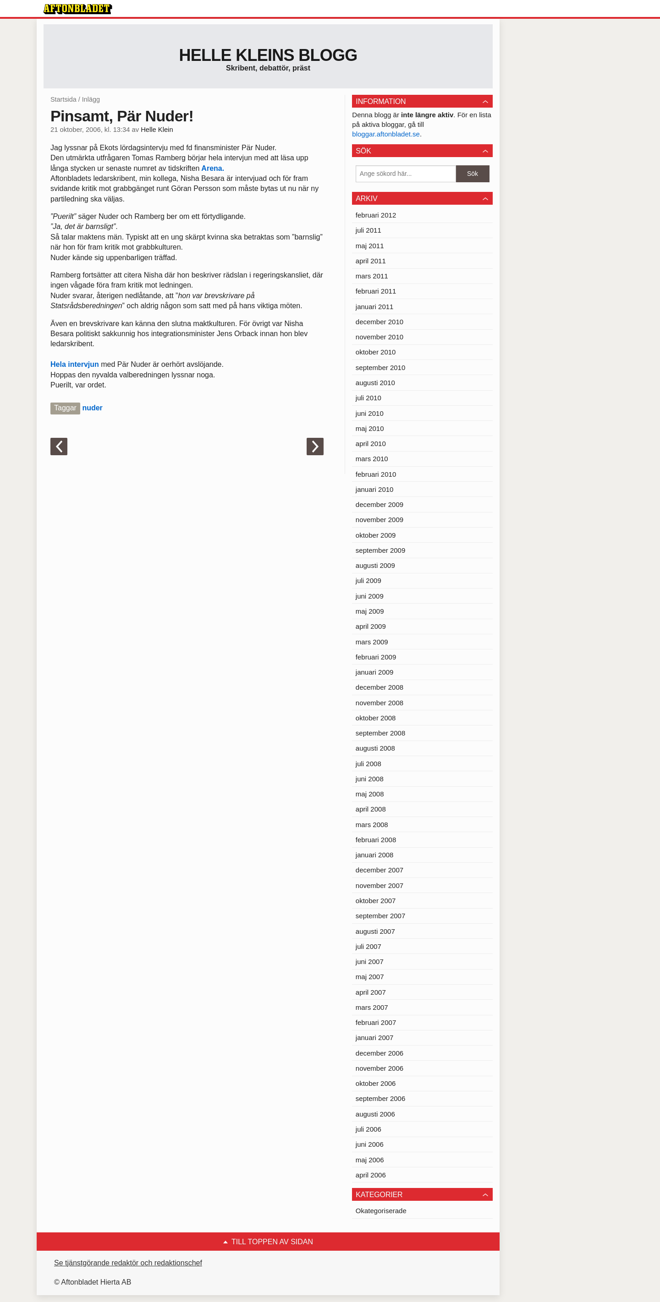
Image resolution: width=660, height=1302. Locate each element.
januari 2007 (375, 1037)
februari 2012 (376, 215)
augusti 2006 (375, 1114)
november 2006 (379, 1068)
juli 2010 (368, 398)
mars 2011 (372, 276)
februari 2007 (376, 1022)
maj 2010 (370, 428)
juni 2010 (370, 413)
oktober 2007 (376, 900)
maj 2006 (370, 1160)
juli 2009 (368, 580)
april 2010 (371, 443)
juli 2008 (368, 764)
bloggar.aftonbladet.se (386, 134)
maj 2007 (370, 977)
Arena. (212, 168)
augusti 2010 (375, 383)
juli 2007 (368, 946)
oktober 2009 (376, 535)
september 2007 (380, 916)
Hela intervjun (74, 364)
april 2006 (371, 1175)
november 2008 (379, 703)
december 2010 (379, 322)
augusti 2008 (375, 748)
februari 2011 (376, 291)
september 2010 (380, 367)
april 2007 (371, 992)
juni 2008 (370, 779)
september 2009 (380, 550)
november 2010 (379, 337)
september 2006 (380, 1098)
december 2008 (379, 687)
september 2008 (380, 733)
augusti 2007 (375, 931)
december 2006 (379, 1053)
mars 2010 (372, 459)
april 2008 (371, 809)
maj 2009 (370, 611)
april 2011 (371, 261)
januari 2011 (375, 307)
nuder (92, 408)
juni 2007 (370, 961)
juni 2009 (370, 596)
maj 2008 (370, 794)
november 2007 (379, 885)
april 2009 (371, 626)
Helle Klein (157, 129)
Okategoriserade (381, 1211)
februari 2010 (376, 474)
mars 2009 (372, 642)
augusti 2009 (375, 565)
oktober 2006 (376, 1083)
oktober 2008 (376, 718)
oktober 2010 (376, 352)
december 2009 (379, 504)
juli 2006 (368, 1129)
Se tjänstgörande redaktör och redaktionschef (128, 1263)
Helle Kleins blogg (268, 55)
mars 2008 (372, 824)
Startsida (63, 99)
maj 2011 (370, 246)
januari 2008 (375, 855)
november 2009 (379, 519)
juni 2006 (370, 1144)
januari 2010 (375, 489)
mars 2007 (372, 1007)
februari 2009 (376, 657)
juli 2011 (368, 230)
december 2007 (379, 870)
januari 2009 (375, 672)
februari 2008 (376, 840)
